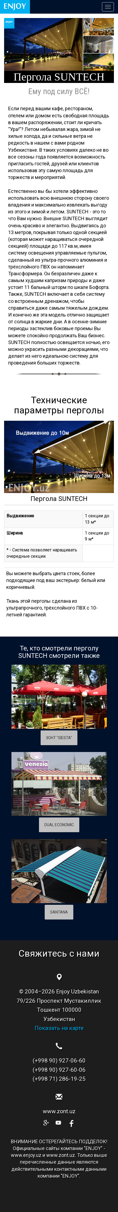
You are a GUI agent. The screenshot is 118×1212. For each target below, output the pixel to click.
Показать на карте (59, 1028)
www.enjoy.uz (26, 1155)
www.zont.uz (59, 1111)
